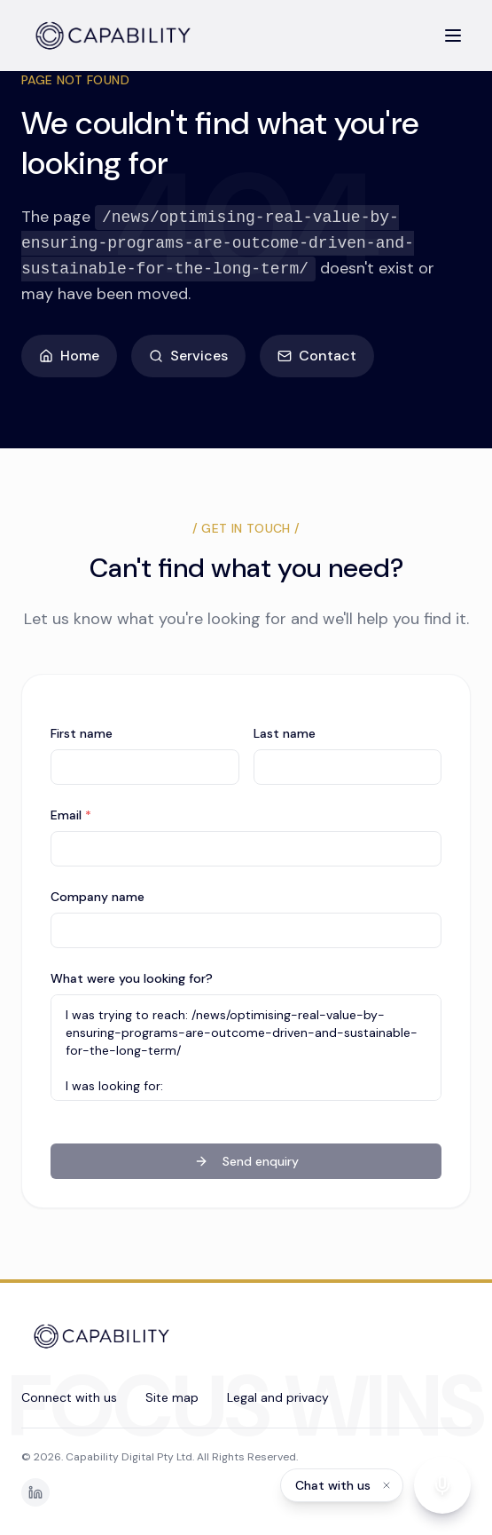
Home (69, 355)
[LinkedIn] (35, 1492)
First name (82, 733)
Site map (172, 1397)
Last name (285, 733)
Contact (316, 355)
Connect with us (69, 1397)
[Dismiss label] (386, 1485)
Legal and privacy (278, 1397)
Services (188, 355)
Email (71, 815)
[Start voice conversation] (442, 1485)
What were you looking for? (132, 978)
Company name (97, 897)
